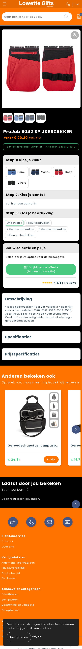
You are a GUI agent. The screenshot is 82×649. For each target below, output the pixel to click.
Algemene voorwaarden (18, 562)
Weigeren (37, 636)
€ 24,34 (14, 459)
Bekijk (51, 459)
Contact (7, 541)
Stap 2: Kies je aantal (25, 194)
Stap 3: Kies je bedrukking (30, 213)
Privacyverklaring (13, 568)
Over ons (8, 546)
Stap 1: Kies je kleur (23, 160)
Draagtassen (11, 610)
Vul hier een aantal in (21, 203)
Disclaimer (9, 578)
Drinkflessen (10, 594)
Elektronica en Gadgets (18, 604)
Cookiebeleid (11, 573)
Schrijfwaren (10, 599)
